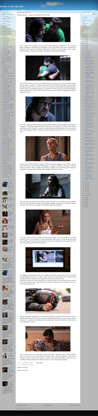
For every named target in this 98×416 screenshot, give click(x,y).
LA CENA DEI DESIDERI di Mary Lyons (89, 67)
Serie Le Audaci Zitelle (7, 153)
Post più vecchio (74, 405)
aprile (86, 189)
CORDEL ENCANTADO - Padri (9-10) (89, 58)
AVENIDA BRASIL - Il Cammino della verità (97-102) (89, 171)
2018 (84, 197)
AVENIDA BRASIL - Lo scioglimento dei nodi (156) (89, 77)
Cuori (3, 48)
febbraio (86, 193)
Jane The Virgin (5, 82)
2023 (84, 41)
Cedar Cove (5, 40)
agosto (86, 182)
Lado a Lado (5, 113)
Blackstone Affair (5, 31)
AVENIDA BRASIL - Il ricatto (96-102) (88, 175)
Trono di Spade (5, 171)
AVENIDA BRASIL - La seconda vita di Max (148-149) (89, 97)
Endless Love (5, 56)
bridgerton (4, 35)
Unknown (85, 30)
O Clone (4, 123)
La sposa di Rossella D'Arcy (10, 287)
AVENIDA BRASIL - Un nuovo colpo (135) (89, 124)
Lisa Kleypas (5, 117)
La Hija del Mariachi (6, 99)
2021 (84, 45)
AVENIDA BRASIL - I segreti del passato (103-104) (88, 167)
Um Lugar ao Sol (6, 173)
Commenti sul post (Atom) (26, 408)
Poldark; (4, 133)
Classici (4, 43)
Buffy (3, 36)
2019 (84, 48)
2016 (84, 201)
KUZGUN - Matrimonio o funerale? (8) (11, 314)
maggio (86, 187)
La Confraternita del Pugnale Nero (6, 92)
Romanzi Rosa (5, 140)
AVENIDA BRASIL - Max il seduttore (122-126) (89, 141)
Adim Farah (4, 20)
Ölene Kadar (5, 125)
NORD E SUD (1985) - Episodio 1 (11, 234)
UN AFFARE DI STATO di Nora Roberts (89, 64)
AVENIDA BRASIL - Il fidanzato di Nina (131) (89, 131)
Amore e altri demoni (11, 6)
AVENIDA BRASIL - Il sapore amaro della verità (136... (89, 120)
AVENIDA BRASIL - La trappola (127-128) (89, 138)
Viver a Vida (5, 176)
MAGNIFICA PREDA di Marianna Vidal (89, 101)
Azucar (3, 26)
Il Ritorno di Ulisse (6, 78)
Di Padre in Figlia (6, 51)
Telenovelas (30, 364)
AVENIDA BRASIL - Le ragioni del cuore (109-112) (89, 159)
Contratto (4, 45)
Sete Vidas (4, 156)
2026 (84, 36)
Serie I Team (5, 151)
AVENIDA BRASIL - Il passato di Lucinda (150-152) (88, 89)
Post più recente (22, 405)
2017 (84, 199)
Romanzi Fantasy (6, 138)
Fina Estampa (5, 68)
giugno (86, 186)
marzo (86, 191)
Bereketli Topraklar (6, 28)
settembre (87, 56)
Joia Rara (4, 83)
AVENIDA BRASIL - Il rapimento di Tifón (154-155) (89, 81)
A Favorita (4, 16)
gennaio (86, 195)
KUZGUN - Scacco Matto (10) (10, 369)
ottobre (86, 54)
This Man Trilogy (5, 170)
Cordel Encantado (6, 46)
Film (3, 64)
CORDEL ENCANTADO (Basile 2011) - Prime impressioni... (89, 73)
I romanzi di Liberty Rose (7, 73)
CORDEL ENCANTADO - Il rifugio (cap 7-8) (89, 61)
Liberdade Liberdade (6, 115)
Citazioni (4, 41)
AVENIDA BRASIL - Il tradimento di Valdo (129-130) (89, 134)
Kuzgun (4, 88)
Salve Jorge (4, 145)
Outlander (4, 130)
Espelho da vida (5, 60)
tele (3, 161)
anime (3, 23)
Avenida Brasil (24, 364)
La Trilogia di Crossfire (7, 112)
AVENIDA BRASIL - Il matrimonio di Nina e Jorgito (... (89, 151)
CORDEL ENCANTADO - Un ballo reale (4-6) (89, 70)
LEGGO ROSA (85, 23)
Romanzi (4, 137)
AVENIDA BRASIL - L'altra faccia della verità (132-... (89, 127)
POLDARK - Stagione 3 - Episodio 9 (10, 241)
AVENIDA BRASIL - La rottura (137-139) (89, 117)
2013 (84, 206)
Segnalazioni (5, 148)
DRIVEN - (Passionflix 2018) (10, 220)
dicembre (87, 50)
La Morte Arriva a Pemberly (6, 102)
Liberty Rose (86, 28)
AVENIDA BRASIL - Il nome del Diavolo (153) (89, 85)
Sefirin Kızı (4, 146)
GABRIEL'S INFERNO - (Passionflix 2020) (10, 213)
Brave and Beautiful (6, 33)
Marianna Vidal (5, 120)
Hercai (3, 69)
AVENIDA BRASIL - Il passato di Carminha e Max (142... (89, 110)
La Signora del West (6, 107)
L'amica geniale (5, 90)
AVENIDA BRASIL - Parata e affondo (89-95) (89, 179)
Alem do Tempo (5, 21)
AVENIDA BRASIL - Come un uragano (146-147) (89, 104)
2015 (84, 203)
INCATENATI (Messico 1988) (11, 206)
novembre (87, 52)
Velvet (3, 175)
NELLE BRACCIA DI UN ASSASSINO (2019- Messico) (11, 185)
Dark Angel (4, 50)
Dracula (4, 55)
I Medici (4, 71)
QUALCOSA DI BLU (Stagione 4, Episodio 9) (10, 327)
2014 (84, 204)
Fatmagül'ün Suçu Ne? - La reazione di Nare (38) (10, 383)
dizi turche (4, 53)
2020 (84, 47)
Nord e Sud (4, 122)
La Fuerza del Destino (7, 98)
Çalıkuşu (4, 38)
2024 (84, 39)
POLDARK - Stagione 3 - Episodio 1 (10, 192)
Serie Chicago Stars (6, 150)
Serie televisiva (5, 155)
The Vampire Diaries (6, 168)
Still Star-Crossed (6, 160)
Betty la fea (4, 30)
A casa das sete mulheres (7, 13)
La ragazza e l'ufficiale (7, 104)
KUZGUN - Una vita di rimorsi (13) (10, 301)
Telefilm (4, 163)
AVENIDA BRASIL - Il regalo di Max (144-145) (89, 106)
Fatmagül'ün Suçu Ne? (7, 61)
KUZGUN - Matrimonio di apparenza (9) (11, 355)
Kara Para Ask (5, 85)
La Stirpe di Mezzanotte (7, 109)
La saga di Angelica (6, 106)
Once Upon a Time (6, 127)
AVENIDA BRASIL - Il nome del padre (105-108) (89, 163)
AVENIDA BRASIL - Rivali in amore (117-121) (89, 148)
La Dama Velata (5, 94)
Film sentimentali (6, 66)
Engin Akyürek (5, 58)
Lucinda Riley (5, 118)
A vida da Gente (5, 18)
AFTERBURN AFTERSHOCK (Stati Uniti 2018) (10, 342)
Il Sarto (3, 80)
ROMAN (4, 135)
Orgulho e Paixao (6, 128)
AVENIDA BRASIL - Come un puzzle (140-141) (89, 114)
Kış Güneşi (4, 87)
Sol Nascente (5, 158)
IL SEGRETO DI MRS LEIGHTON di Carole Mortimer (89, 93)
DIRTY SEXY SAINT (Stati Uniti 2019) (11, 227)
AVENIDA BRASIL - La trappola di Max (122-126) (89, 144)
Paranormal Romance (7, 132)
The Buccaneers (5, 166)
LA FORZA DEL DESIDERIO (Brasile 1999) (10, 249)
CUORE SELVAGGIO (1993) (11, 199)
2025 (84, 37)
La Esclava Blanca (6, 96)
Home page (48, 405)
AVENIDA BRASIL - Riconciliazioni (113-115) (89, 155)
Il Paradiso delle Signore (7, 75)
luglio (86, 184)
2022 (84, 43)
